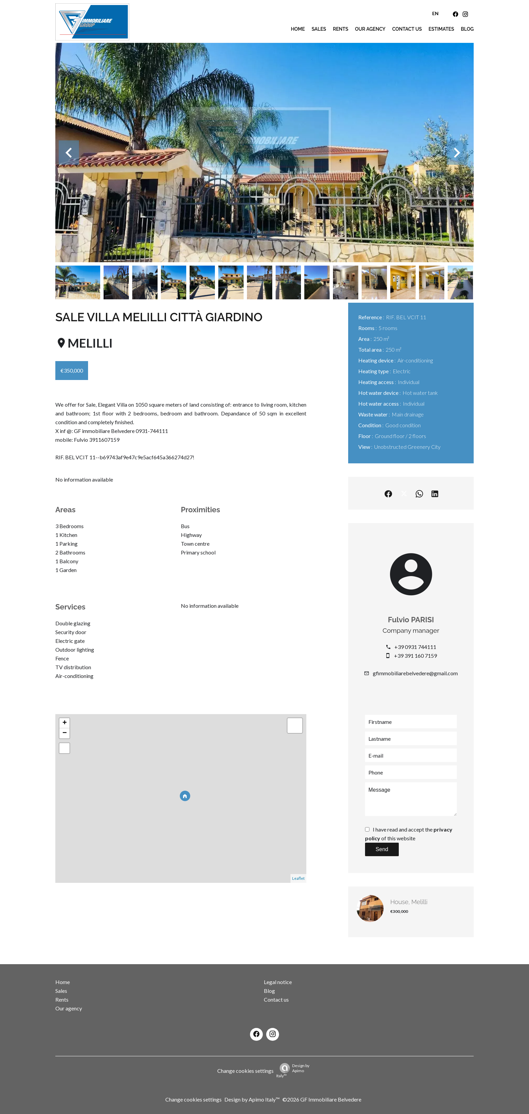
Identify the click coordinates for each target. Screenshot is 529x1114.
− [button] (64, 733)
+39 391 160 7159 (415, 655)
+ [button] (64, 723)
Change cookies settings (245, 1070)
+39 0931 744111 (415, 647)
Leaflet (298, 878)
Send (381, 849)
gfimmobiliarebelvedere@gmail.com (415, 673)
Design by (292, 1070)
